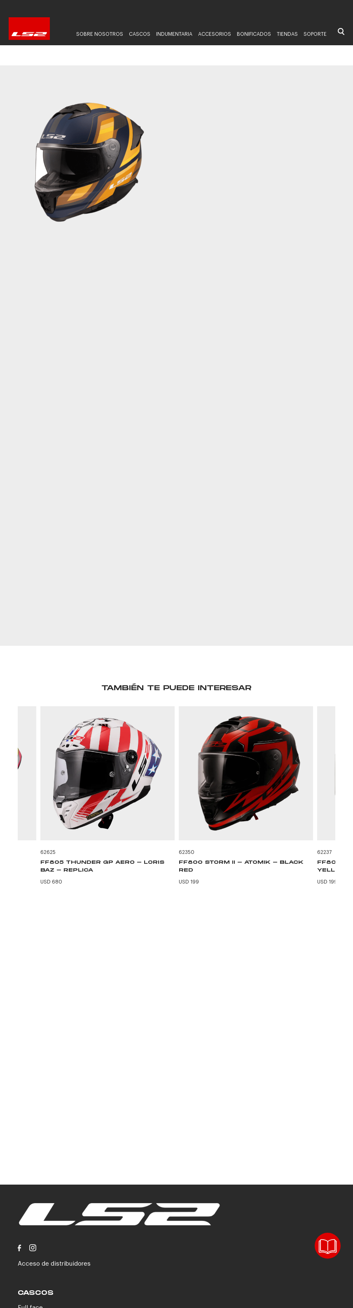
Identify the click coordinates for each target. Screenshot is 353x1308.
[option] (89, 163)
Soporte (315, 34)
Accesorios (214, 34)
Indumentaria (174, 34)
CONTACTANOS (258, 600)
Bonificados (254, 34)
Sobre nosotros (99, 34)
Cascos (139, 34)
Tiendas (287, 34)
